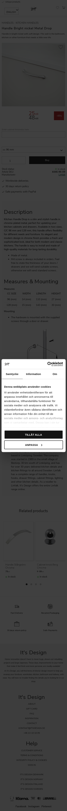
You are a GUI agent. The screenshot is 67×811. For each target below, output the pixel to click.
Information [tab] (33, 374)
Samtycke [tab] (12, 374)
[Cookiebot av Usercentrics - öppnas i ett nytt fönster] (48, 364)
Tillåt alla (33, 434)
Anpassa (33, 444)
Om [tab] (55, 374)
